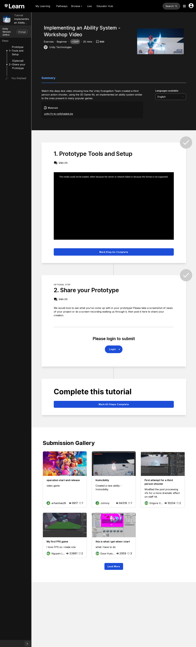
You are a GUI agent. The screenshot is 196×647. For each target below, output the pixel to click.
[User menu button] (191, 5)
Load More (123, 563)
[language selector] (174, 97)
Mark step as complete (123, 245)
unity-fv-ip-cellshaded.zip (74, 113)
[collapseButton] (46, 643)
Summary (64, 78)
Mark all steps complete (123, 397)
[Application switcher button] (184, 6)
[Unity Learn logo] (14, 6)
